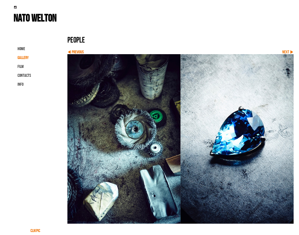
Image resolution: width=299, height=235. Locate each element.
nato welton (34, 17)
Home (21, 48)
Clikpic (35, 230)
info (20, 84)
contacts (24, 75)
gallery (23, 57)
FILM (21, 66)
